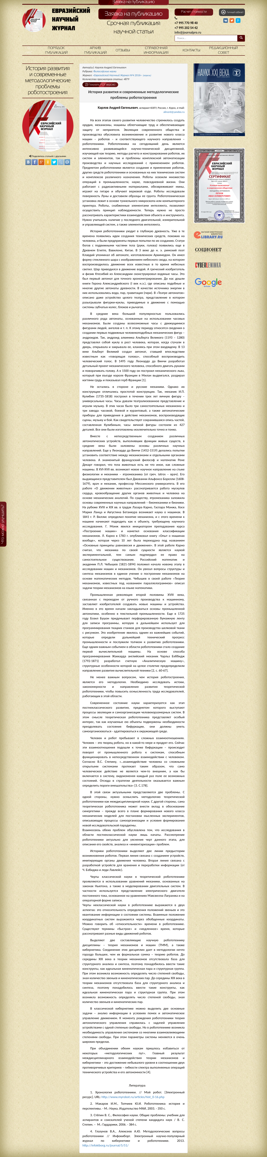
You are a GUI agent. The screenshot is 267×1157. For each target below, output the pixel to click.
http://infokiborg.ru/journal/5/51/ (105, 1145)
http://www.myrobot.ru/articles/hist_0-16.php (132, 1097)
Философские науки (104, 71)
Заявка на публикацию (134, 14)
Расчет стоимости (194, 12)
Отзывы (123, 50)
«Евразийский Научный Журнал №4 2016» (122, 75)
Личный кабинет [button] (232, 12)
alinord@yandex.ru (174, 112)
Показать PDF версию (100, 84)
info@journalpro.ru (188, 32)
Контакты (191, 50)
